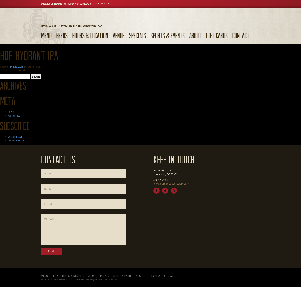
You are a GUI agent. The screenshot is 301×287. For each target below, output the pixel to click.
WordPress (14, 115)
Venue (118, 35)
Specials (137, 35)
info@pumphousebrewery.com (171, 183)
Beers (62, 35)
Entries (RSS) (15, 136)
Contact (240, 35)
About (195, 35)
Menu (46, 35)
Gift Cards (217, 35)
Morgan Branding (109, 279)
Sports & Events (167, 35)
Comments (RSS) (17, 140)
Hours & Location (90, 35)
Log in (11, 112)
